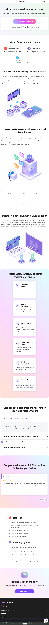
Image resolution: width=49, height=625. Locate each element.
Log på (45, 1)
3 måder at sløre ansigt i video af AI (19, 536)
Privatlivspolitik (43, 622)
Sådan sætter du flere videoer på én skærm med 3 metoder (24, 554)
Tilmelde (22, 27)
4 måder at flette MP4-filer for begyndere (20, 530)
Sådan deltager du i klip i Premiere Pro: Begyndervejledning (24, 561)
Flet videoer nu (24, 591)
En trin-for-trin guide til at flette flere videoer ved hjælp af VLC (25, 522)
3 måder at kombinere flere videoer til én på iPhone (22, 551)
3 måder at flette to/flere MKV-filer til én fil (20, 533)
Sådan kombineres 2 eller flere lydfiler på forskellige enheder (24, 557)
